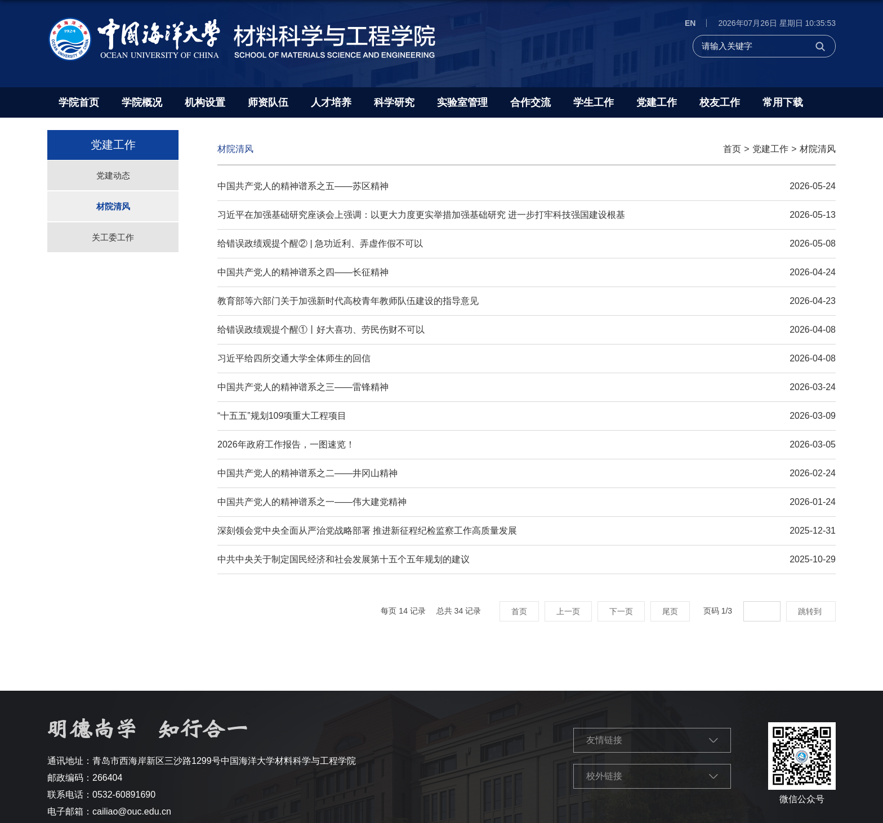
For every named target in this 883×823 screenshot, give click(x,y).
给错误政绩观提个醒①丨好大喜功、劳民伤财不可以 (321, 329)
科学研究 (394, 102)
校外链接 (604, 776)
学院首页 (79, 102)
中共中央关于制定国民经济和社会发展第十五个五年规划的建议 (343, 559)
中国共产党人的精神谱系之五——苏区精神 (303, 186)
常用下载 (782, 102)
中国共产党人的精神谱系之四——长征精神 (303, 272)
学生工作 (593, 102)
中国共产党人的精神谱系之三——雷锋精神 (303, 387)
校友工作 (719, 102)
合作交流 (530, 102)
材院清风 (818, 149)
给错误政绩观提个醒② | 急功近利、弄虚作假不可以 (320, 243)
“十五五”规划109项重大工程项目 (281, 416)
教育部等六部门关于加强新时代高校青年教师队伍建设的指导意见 (348, 301)
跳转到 (811, 611)
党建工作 (656, 102)
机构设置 (205, 102)
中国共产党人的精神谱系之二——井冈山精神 (307, 473)
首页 (732, 149)
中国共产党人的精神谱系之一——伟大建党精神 (312, 502)
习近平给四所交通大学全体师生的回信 (294, 358)
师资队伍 (268, 102)
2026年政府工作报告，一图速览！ (286, 444)
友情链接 (604, 740)
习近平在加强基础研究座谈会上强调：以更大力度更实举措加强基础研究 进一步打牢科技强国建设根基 (421, 215)
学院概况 (142, 102)
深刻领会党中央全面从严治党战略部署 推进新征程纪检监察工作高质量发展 (367, 530)
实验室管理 (462, 102)
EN (690, 23)
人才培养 (331, 102)
